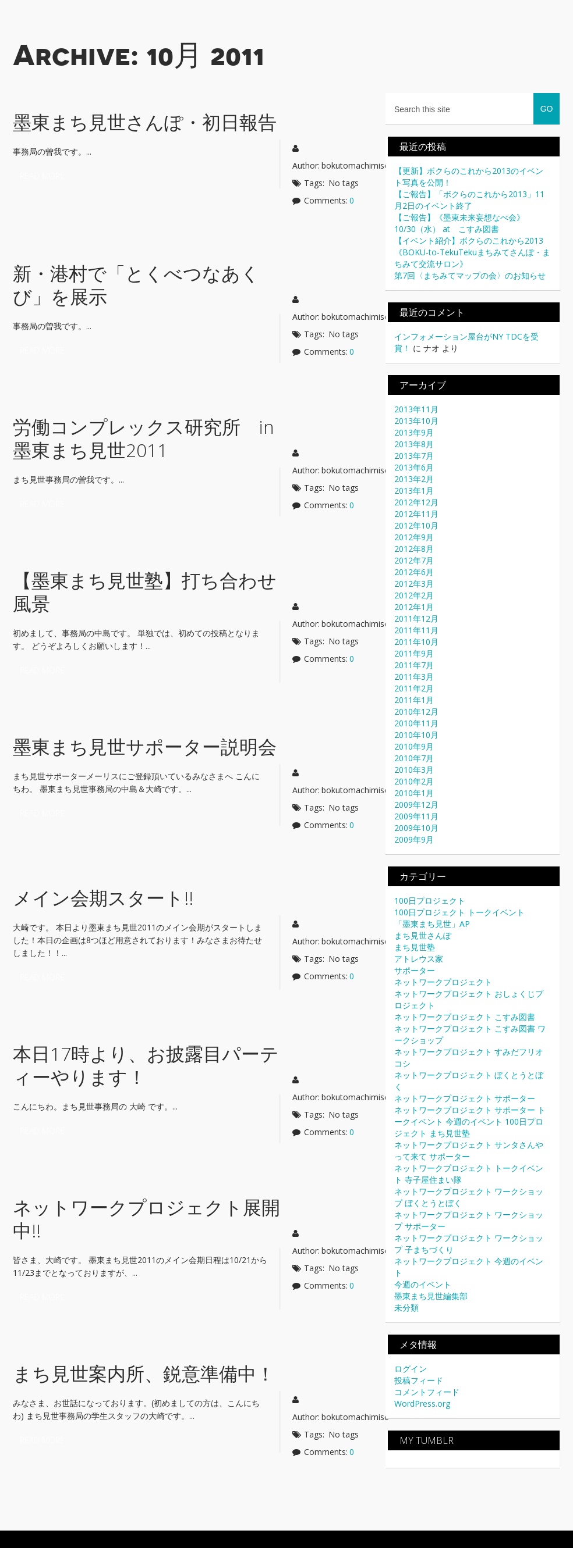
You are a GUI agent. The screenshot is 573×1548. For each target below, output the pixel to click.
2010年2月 (414, 781)
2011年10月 (416, 641)
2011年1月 (414, 699)
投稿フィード (418, 1380)
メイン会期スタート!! (103, 897)
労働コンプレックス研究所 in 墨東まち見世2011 (153, 438)
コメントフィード (426, 1391)
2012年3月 (414, 583)
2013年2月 (414, 478)
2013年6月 (414, 467)
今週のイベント (422, 1284)
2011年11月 (416, 630)
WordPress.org (422, 1403)
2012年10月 (416, 525)
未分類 (406, 1307)
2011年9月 (414, 653)
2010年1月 (414, 792)
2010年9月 (414, 746)
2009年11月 (416, 816)
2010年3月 (414, 769)
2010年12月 (416, 711)
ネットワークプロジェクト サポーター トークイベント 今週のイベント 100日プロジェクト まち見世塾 (470, 1121)
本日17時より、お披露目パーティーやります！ (146, 1065)
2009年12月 (416, 804)
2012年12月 (416, 502)
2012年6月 (414, 571)
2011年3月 (414, 676)
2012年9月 (414, 537)
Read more (42, 175)
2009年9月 (414, 839)
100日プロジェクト (429, 900)
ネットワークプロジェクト (443, 981)
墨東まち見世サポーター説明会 (145, 746)
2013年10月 (416, 420)
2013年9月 (414, 432)
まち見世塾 (414, 947)
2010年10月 (416, 734)
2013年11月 (416, 409)
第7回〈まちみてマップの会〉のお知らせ (470, 275)
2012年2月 (414, 595)
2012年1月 (414, 606)
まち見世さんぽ (422, 935)
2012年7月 (414, 560)
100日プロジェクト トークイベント (459, 912)
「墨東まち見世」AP (432, 923)
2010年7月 (414, 758)
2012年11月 (416, 513)
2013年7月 (414, 455)
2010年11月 (416, 723)
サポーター (414, 970)
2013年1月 (414, 490)
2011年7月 (414, 664)
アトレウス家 (418, 958)
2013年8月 (414, 444)
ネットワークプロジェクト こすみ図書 (464, 1016)
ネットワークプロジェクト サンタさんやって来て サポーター (468, 1150)
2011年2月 (414, 688)
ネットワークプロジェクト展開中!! (146, 1218)
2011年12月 (416, 618)
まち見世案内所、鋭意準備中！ (144, 1373)
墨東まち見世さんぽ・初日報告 (145, 121)
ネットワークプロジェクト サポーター (464, 1098)
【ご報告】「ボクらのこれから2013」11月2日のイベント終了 (469, 199)
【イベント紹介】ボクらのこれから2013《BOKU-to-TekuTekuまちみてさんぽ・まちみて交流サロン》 (472, 252)
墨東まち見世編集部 (431, 1295)
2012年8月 (414, 548)
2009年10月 (416, 827)
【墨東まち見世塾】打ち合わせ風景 (145, 592)
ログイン (410, 1368)
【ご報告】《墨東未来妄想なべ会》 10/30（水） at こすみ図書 (463, 223)
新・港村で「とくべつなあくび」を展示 (136, 285)
